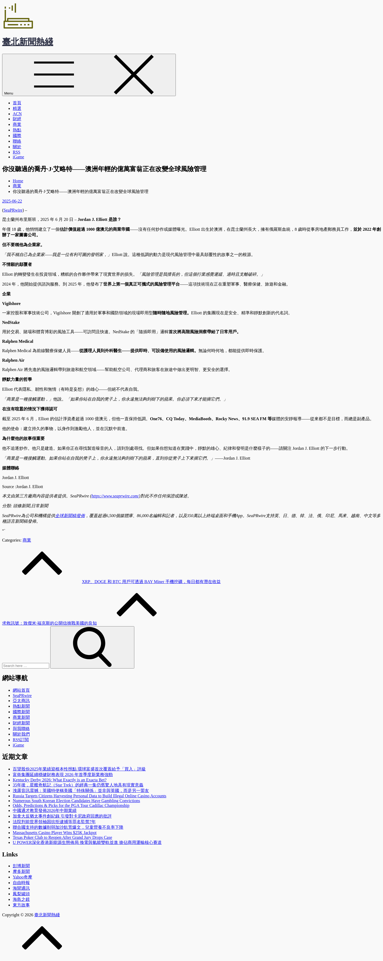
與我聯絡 (21, 728)
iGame (18, 157)
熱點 (17, 130)
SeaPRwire (12, 210)
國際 (17, 135)
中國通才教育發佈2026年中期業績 (45, 810)
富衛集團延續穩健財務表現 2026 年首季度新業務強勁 (63, 774)
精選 (17, 108)
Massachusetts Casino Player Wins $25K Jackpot (55, 832)
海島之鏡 (21, 899)
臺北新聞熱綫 (27, 42)
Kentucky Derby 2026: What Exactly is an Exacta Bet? (59, 780)
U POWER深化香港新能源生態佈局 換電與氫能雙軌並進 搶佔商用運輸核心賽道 (87, 842)
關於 (17, 147)
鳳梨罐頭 (21, 894)
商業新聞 (21, 717)
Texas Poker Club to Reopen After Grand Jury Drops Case (62, 837)
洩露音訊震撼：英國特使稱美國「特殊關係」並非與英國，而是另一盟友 (81, 790)
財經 (17, 119)
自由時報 (21, 882)
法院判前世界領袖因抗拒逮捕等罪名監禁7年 (54, 821)
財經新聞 (21, 723)
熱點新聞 (21, 706)
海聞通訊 (21, 888)
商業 (17, 124)
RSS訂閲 (21, 739)
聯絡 (17, 141)
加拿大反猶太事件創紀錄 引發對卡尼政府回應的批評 (62, 816)
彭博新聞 (21, 866)
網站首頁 (21, 690)
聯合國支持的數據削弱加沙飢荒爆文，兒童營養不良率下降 (68, 827)
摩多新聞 (21, 871)
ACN (17, 114)
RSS (16, 152)
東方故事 (21, 905)
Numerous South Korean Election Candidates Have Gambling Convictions (76, 800)
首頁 (17, 103)
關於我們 (21, 734)
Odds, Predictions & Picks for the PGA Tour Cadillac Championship (71, 805)
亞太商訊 (21, 700)
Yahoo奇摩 (22, 877)
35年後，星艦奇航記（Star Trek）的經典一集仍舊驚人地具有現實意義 (78, 785)
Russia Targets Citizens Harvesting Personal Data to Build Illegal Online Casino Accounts (89, 796)
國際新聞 (21, 712)
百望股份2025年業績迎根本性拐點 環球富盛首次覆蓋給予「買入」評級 (79, 769)
